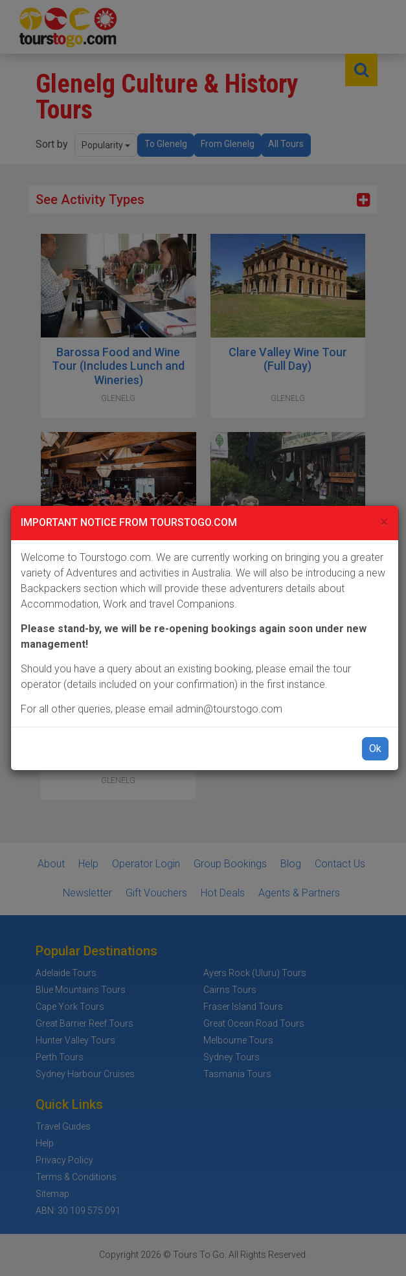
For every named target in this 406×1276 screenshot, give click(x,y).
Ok (375, 748)
